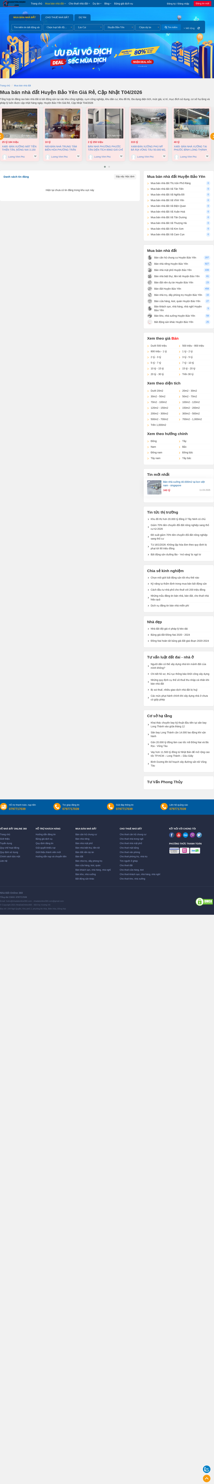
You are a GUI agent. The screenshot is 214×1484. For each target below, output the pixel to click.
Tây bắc (186, 458)
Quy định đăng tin (44, 843)
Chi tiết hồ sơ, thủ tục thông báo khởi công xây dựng (180, 673)
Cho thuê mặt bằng (129, 848)
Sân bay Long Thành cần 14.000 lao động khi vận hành (178, 734)
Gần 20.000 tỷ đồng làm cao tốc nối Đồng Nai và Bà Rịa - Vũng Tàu (179, 744)
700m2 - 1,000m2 (192, 419)
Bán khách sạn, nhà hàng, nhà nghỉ (93, 870)
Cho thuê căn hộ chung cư (133, 834)
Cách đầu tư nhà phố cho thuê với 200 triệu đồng (178, 589)
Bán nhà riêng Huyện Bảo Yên (167, 263)
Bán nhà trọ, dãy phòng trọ (88, 861)
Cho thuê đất (126, 865)
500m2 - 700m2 (159, 419)
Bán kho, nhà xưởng (85, 874)
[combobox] (58, 27)
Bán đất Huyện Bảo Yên (164, 288)
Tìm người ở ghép (129, 861)
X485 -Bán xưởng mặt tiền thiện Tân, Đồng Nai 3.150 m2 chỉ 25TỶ (19, 148)
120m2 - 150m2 (159, 407)
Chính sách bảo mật (10, 856)
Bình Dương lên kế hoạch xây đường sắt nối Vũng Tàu (179, 763)
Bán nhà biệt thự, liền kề (87, 848)
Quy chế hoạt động (9, 848)
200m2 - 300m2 (159, 413)
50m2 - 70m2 (189, 396)
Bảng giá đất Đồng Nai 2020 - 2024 (170, 634)
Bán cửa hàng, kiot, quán (87, 865)
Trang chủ (36, 3)
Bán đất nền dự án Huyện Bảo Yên (170, 282)
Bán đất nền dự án (84, 852)
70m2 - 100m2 (159, 402)
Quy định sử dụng (9, 852)
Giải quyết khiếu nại (45, 848)
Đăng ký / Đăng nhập (178, 3)
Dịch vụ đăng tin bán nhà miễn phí (170, 605)
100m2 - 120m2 (191, 402)
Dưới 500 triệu (159, 345)
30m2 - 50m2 (158, 396)
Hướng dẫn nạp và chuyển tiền (51, 856)
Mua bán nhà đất (54, 3)
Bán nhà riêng (82, 839)
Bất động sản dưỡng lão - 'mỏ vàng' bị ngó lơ (176, 554)
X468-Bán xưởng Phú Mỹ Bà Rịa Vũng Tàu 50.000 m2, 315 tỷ (148, 148)
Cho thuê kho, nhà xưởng (132, 879)
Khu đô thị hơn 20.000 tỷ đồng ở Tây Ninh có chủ (178, 519)
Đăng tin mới (202, 3)
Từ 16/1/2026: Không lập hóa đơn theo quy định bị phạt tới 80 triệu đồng (179, 546)
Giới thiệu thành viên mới (48, 852)
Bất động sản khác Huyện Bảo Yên (170, 322)
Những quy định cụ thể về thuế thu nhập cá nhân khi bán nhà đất (180, 682)
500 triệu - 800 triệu (193, 345)
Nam (153, 446)
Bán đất (79, 856)
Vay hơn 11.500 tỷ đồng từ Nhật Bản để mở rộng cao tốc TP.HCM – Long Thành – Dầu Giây (180, 754)
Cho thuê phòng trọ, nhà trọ (133, 856)
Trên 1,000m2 (158, 424)
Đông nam (156, 452)
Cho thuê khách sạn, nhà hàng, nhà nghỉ (140, 874)
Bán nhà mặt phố (84, 843)
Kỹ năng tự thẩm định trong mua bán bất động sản (179, 583)
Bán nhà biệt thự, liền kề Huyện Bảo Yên (173, 276)
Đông (154, 441)
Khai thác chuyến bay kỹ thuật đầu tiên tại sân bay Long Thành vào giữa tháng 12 (179, 724)
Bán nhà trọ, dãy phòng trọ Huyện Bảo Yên (174, 295)
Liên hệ (3, 861)
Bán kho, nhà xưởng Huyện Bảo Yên (171, 315)
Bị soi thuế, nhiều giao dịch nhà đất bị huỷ (174, 689)
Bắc (184, 446)
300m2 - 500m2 (191, 413)
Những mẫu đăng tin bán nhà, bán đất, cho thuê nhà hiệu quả (180, 597)
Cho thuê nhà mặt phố (131, 843)
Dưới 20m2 (157, 390)
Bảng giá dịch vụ (123, 3)
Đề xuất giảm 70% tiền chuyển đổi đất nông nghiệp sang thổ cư (179, 536)
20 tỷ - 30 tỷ (157, 374)
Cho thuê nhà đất (78, 3)
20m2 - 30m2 (189, 390)
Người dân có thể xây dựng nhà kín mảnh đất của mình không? (178, 666)
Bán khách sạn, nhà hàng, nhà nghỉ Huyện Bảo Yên (174, 308)
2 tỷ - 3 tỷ (156, 357)
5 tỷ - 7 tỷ (156, 362)
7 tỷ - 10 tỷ (188, 362)
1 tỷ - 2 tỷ (187, 351)
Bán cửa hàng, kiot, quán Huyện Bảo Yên (173, 301)
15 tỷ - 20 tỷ (188, 368)
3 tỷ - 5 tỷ (187, 357)
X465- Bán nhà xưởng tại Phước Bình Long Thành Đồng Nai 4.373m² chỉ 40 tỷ (191, 148)
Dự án (96, 3)
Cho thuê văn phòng (130, 852)
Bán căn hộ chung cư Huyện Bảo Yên (171, 257)
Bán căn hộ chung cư (86, 834)
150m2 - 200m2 (191, 407)
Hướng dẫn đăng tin (46, 834)
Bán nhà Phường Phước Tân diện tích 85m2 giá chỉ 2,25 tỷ (105, 148)
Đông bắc (187, 452)
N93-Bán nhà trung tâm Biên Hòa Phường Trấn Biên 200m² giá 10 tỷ (61, 148)
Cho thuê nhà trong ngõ (131, 839)
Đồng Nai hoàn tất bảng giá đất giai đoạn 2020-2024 (180, 640)
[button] (105, 167)
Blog (106, 3)
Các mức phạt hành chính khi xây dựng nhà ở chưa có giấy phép (179, 697)
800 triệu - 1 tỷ (159, 351)
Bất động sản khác (84, 879)
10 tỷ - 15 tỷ (157, 368)
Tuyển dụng (6, 843)
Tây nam (155, 458)
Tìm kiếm (171, 27)
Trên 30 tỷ (187, 374)
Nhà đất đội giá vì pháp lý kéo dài (169, 628)
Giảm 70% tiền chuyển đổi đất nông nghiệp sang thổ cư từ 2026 (180, 527)
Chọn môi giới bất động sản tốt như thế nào (175, 577)
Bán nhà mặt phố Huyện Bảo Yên (169, 270)
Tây (184, 441)
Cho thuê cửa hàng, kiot (132, 870)
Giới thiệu (5, 839)
